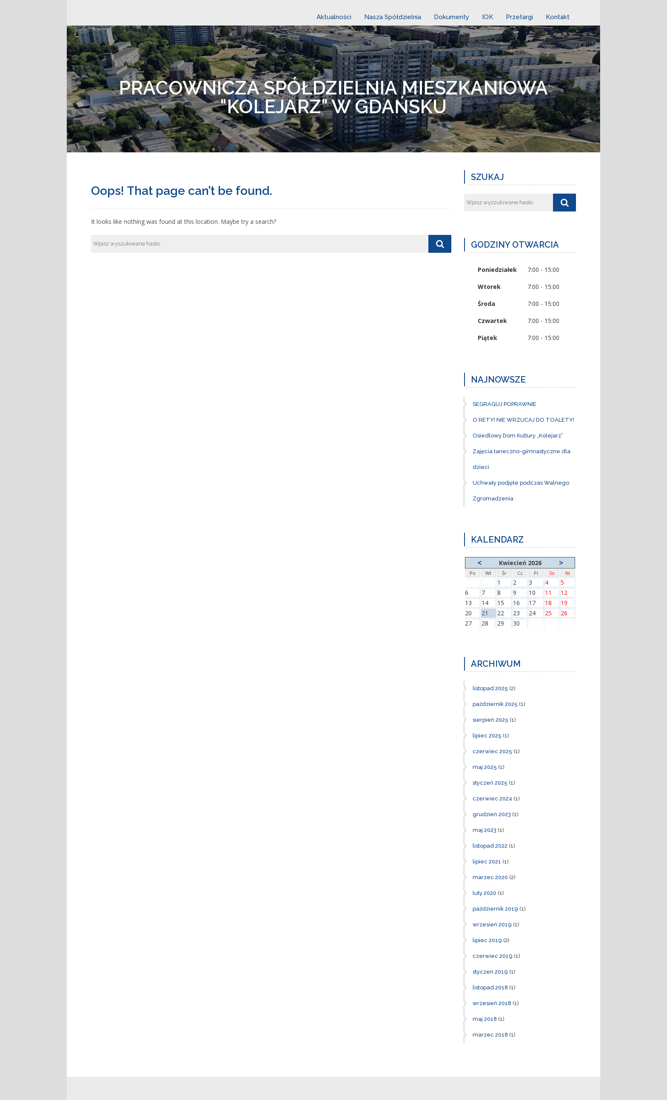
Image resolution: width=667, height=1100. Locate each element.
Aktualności (333, 17)
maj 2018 (485, 1019)
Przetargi (519, 17)
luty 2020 (484, 893)
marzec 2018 (490, 1034)
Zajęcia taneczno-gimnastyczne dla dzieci (521, 459)
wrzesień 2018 (492, 1003)
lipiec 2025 (487, 735)
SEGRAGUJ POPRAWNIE (504, 404)
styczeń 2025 (490, 783)
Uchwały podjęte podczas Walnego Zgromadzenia (521, 491)
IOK (487, 17)
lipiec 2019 (487, 940)
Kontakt (558, 17)
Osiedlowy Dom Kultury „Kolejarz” (518, 435)
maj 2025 (485, 767)
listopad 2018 (490, 987)
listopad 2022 (490, 846)
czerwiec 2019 (493, 956)
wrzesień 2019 (492, 924)
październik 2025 (495, 704)
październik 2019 (495, 909)
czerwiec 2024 (492, 798)
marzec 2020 (490, 877)
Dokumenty (451, 17)
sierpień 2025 (490, 720)
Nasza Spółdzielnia (392, 17)
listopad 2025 (490, 688)
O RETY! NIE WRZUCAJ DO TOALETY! (523, 420)
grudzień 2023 (492, 814)
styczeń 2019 (490, 972)
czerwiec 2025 (492, 751)
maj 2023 (484, 830)
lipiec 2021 (487, 861)
